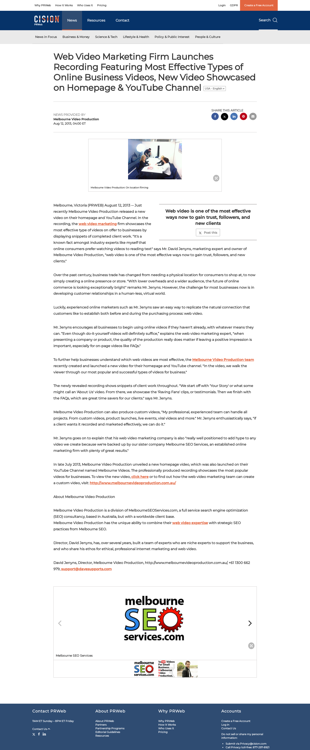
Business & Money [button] (76, 37)
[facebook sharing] (215, 117)
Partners (101, 724)
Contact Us (41, 729)
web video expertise (190, 523)
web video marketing (98, 224)
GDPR (234, 5)
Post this (208, 233)
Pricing (101, 5)
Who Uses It (85, 5)
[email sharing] (253, 117)
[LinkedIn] (44, 734)
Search (268, 20)
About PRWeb (104, 721)
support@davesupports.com (86, 569)
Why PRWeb (42, 5)
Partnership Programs (109, 728)
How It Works (64, 5)
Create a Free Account (258, 5)
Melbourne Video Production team (223, 360)
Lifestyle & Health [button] (136, 37)
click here (140, 477)
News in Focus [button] (46, 37)
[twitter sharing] (224, 117)
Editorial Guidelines (107, 732)
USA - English (215, 88)
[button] (155, 159)
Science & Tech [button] (106, 37)
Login (222, 5)
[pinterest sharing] (243, 117)
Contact (122, 20)
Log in (225, 724)
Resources (96, 20)
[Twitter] (34, 734)
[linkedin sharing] (234, 117)
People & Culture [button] (207, 37)
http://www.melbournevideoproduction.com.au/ (133, 483)
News (72, 20)
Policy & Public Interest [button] (172, 37)
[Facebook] (39, 734)
